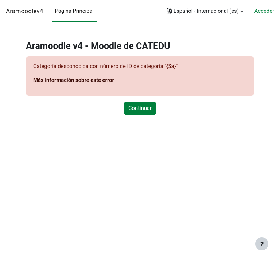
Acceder (264, 11)
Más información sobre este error (73, 80)
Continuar (140, 108)
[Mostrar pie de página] (261, 243)
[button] (205, 11)
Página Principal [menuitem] (74, 11)
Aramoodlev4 (24, 11)
